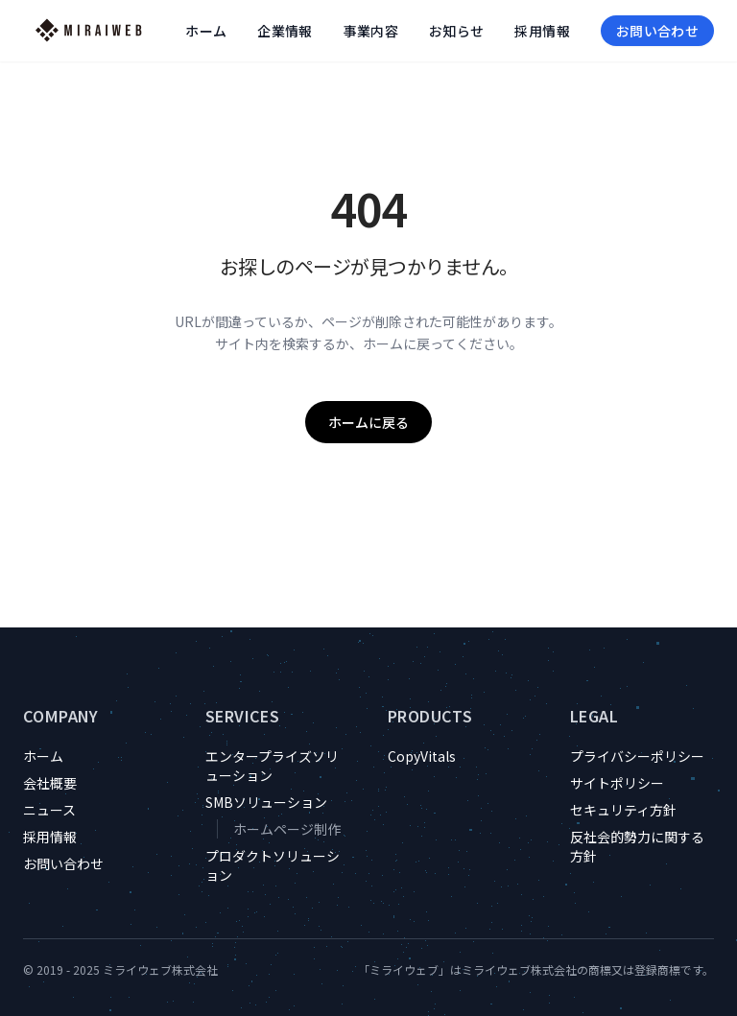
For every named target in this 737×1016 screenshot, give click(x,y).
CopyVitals (422, 756)
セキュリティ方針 (623, 809)
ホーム (205, 30)
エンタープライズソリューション (272, 765)
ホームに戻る (368, 422)
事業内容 (371, 30)
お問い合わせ (657, 30)
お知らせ (456, 30)
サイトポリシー (617, 782)
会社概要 (50, 782)
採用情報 (541, 30)
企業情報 (284, 30)
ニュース (49, 809)
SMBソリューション (266, 802)
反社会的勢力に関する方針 (637, 846)
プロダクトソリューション (272, 865)
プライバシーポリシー (637, 756)
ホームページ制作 (287, 829)
